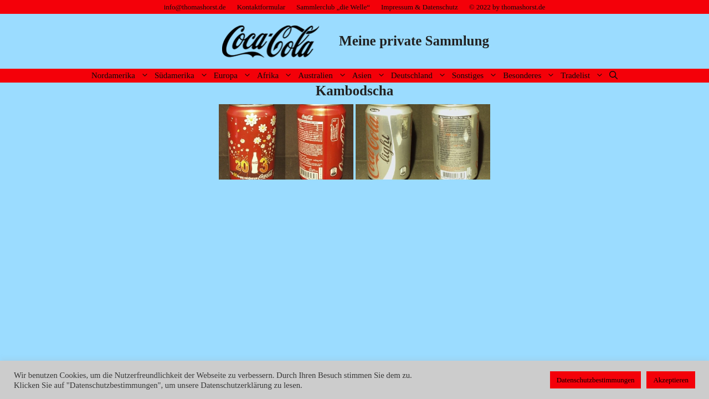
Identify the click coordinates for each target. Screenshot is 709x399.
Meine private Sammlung (414, 40)
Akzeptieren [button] (671, 380)
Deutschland (420, 76)
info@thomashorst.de (195, 7)
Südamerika (183, 76)
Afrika (276, 76)
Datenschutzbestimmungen (596, 380)
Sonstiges (476, 76)
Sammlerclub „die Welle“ (333, 7)
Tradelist (584, 76)
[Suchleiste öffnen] (613, 76)
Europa (234, 76)
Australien (323, 76)
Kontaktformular (261, 7)
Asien (370, 76)
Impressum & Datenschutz (419, 7)
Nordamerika (121, 76)
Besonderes (530, 76)
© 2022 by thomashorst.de (507, 7)
